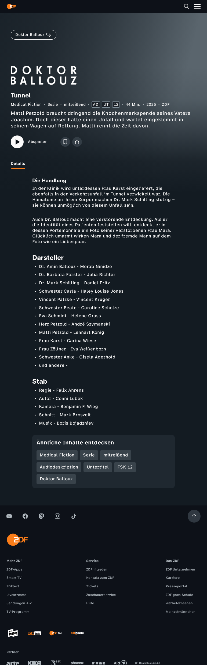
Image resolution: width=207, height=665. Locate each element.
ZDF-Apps (14, 569)
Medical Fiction (26, 104)
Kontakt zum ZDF (100, 578)
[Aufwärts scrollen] (194, 516)
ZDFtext (12, 586)
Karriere (173, 578)
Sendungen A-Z (19, 603)
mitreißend (75, 104)
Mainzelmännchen (180, 612)
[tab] (18, 164)
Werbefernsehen (179, 603)
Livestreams (16, 595)
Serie (53, 104)
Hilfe (90, 603)
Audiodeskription (59, 467)
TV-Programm (17, 612)
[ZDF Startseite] (11, 6)
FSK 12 (125, 467)
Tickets (92, 586)
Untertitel (98, 467)
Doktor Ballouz (56, 478)
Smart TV (13, 578)
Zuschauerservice (101, 595)
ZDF (165, 104)
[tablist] (103, 164)
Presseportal (176, 586)
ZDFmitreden (96, 569)
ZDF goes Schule (179, 595)
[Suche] (186, 6)
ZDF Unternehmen (180, 569)
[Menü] (197, 6)
